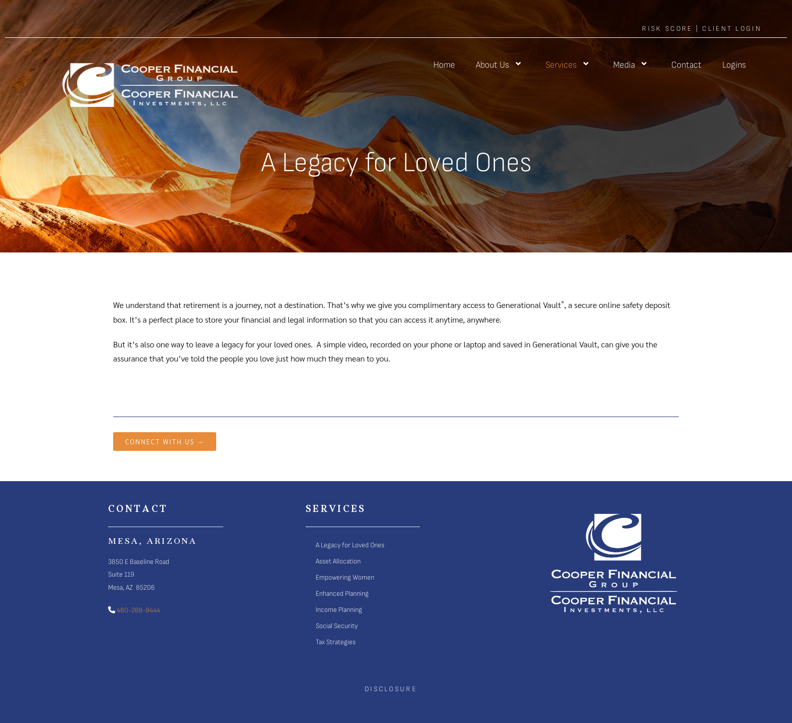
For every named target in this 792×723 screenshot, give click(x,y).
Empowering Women (345, 577)
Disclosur (388, 689)
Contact (686, 65)
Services (569, 65)
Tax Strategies (336, 642)
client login (732, 28)
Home (444, 65)
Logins (734, 65)
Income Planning (339, 609)
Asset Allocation (338, 561)
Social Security (337, 626)
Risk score (667, 28)
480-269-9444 (137, 610)
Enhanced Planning (342, 593)
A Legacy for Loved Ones (350, 545)
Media (632, 65)
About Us (500, 65)
